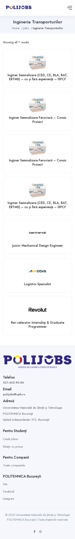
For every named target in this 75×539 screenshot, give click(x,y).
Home (16, 28)
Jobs (26, 28)
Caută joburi (10, 439)
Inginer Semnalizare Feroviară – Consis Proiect (37, 119)
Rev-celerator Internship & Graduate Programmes (37, 324)
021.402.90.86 (13, 382)
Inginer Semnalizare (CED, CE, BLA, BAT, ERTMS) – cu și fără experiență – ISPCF (37, 77)
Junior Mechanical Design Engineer (37, 245)
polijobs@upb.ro (14, 394)
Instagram (8, 499)
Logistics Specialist (37, 284)
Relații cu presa (13, 446)
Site (5, 484)
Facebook (8, 492)
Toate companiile (14, 465)
